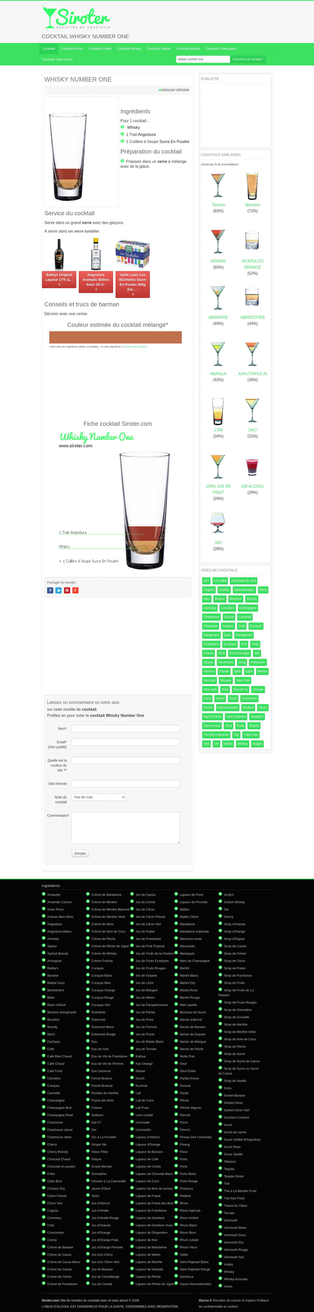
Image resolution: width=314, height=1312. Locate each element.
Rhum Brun (188, 1232)
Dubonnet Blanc (103, 1027)
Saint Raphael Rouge (195, 1269)
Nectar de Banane (193, 1027)
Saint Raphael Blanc (194, 1262)
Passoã (185, 1085)
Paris (207, 698)
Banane (52, 975)
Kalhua (140, 1056)
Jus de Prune (145, 1034)
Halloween (257, 662)
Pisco (184, 1152)
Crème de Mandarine (106, 895)
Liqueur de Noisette (149, 1269)
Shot (228, 725)
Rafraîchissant (228, 707)
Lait (138, 1093)
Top (236, 734)
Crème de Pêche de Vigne (110, 946)
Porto (233, 698)
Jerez (95, 1196)
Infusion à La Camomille (109, 1181)
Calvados (227, 608)
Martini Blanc (189, 975)
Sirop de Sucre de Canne (242, 1061)
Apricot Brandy (57, 953)
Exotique (230, 644)
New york (210, 689)
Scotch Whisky (234, 902)
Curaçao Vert (101, 1005)
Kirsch (140, 1078)
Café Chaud (55, 1063)
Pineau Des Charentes (196, 1137)
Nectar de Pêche (192, 1049)
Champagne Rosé (60, 1115)
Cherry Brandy (57, 1152)
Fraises (97, 1108)
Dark (227, 635)
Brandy (252, 599)
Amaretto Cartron (59, 902)
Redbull (248, 707)
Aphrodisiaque (244, 589)
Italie (237, 671)
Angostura (147, 134)
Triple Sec (251, 734)
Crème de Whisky (104, 953)
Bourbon (236, 599)
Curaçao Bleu (101, 983)
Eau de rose (100, 1049)
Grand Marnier (102, 1166)
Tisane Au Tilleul (235, 1205)
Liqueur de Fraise (148, 1196)
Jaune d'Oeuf (101, 1188)
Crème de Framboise (62, 1284)
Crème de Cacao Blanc (63, 1262)
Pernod (185, 1115)
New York (243, 680)
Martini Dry (187, 983)
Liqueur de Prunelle (194, 902)
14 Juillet (220, 580)
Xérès (228, 1286)
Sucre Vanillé (233, 1154)
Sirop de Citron (234, 961)
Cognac (228, 626)
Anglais (209, 589)
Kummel (141, 1085)
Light (249, 671)
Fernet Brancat (102, 1085)
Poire (183, 1159)
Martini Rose (189, 990)
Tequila (254, 725)
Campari (53, 1085)
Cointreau (54, 1218)
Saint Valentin (236, 716)
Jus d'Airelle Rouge (105, 1218)
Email (57, 744)
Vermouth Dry (233, 1242)
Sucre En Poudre (174, 142)
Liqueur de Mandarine (151, 1247)
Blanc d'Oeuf (56, 1005)
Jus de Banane (102, 1269)
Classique (211, 626)
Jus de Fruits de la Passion (155, 953)
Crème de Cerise (59, 1276)
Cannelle (53, 1093)
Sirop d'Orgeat (234, 939)
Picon (184, 1122)
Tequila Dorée (234, 1176)
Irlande (224, 671)
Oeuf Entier (188, 1071)
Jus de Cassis (146, 895)
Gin (256, 653)
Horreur (209, 671)
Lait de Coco (145, 1100)
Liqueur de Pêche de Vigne (155, 1284)
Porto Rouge (189, 1181)
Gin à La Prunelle (104, 1137)
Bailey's (52, 968)
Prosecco (186, 1188)
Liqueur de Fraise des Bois (155, 1203)
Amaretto (53, 895)
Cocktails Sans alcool (57, 59)
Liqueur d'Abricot (147, 1137)
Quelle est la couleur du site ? (57, 765)
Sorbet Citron (233, 1103)
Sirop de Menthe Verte (240, 1032)
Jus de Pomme (146, 1027)
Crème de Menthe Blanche (111, 909)
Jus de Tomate (146, 1049)
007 (206, 580)
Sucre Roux (232, 1147)
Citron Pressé (57, 1196)
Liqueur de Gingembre (151, 1232)
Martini (262, 671)
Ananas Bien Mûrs (60, 917)
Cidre (51, 1174)
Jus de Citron (145, 909)
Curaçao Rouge (103, 997)
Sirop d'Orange (234, 931)
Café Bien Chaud (59, 1056)
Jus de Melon (145, 997)
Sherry (228, 917)
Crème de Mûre (103, 924)
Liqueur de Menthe (149, 1262)
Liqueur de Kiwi (146, 1240)
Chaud (229, 617)
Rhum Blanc (188, 1225)
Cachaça (210, 608)
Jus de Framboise (148, 939)
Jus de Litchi (144, 983)
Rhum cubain (189, 1240)
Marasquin (187, 953)
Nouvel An (240, 689)
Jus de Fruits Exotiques (152, 961)
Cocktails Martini (188, 48)
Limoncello (143, 1130)
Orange (258, 689)
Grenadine (99, 1174)
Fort (244, 644)
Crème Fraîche (102, 961)
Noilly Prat (187, 1056)
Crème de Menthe (104, 902)
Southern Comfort (236, 1117)
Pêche (184, 1100)
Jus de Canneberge (105, 1276)
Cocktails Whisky (129, 48)
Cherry (52, 1144)
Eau (94, 1041)
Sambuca (186, 1276)
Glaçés (208, 662)
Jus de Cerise (145, 902)
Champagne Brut (59, 1108)
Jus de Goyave (146, 975)
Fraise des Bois (103, 1100)
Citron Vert (54, 1203)
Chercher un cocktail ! (248, 59)
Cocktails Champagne (220, 48)
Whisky (133, 127)
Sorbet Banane (234, 1095)
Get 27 (96, 1122)
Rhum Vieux (188, 1247)
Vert (206, 743)
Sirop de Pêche (235, 1046)
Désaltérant (244, 635)
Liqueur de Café (147, 1159)
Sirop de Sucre (234, 1054)
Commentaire (57, 815)
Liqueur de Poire (191, 895)
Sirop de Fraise (235, 968)
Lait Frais (142, 1108)
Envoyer (80, 853)
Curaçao (256, 626)
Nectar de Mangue (193, 1041)
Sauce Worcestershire (195, 1284)
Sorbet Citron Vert (236, 1110)
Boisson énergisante (61, 1012)
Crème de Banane (60, 1247)
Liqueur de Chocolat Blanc (154, 1174)
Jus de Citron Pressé (150, 917)
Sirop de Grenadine (238, 1010)
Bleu (207, 599)
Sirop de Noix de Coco (240, 1039)
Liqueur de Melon (148, 1254)
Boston (220, 599)
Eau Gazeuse (101, 1071)
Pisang (185, 1144)
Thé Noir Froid (234, 1198)
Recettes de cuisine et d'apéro (227, 1300)
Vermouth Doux (235, 1235)
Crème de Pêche (104, 939)
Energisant (211, 644)
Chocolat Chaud (58, 1159)
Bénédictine (55, 990)
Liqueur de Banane (149, 1152)
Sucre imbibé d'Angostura (242, 1139)
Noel (225, 689)
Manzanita (187, 946)
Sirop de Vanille (235, 1081)
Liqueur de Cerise (148, 1166)
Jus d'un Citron (102, 1254)
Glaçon (97, 1159)
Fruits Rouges (239, 653)
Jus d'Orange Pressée (107, 1247)
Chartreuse (211, 617)
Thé (226, 1183)
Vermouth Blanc (235, 1227)
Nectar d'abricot (191, 1019)
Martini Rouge (190, 997)
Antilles (224, 589)
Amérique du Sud (243, 580)
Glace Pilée (100, 1152)
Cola (241, 626)
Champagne (248, 608)
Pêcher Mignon (190, 1108)
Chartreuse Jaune (60, 1130)
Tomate (229, 1213)
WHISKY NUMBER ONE (78, 79)
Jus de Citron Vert (148, 924)
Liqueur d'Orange (148, 1144)
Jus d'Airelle (100, 1210)
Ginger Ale (99, 1144)
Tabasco (230, 1161)
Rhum (263, 707)
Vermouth (231, 1220)
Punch (208, 707)
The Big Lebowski (216, 734)
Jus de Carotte (102, 1284)
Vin (216, 743)
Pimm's (185, 1130)
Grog (242, 662)
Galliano (97, 1115)
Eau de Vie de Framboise (109, 1056)
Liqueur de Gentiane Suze (154, 1225)
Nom (62, 729)
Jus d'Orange (101, 1232)
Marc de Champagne (194, 961)
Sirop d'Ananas (235, 924)
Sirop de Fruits (234, 983)
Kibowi (140, 1071)
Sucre (228, 1125)
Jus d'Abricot (101, 1203)
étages (257, 743)
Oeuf (183, 1063)
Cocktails (48, 48)
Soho (227, 1088)
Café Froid (54, 1071)
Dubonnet (98, 1019)
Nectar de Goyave (193, 1034)
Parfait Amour (189, 1078)
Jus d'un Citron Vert (105, 1262)
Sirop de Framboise (238, 975)
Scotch (229, 895)
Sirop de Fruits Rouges (240, 1002)
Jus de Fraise (145, 931)
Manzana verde (191, 939)
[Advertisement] (117, 384)
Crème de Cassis (59, 1269)
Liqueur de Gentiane (150, 1218)
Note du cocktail (61, 799)
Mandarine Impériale (194, 931)
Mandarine (187, 924)
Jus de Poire (144, 1019)
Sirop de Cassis (235, 946)
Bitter (51, 997)
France (208, 653)
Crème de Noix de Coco (109, 931)
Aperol (52, 946)
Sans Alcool (212, 725)
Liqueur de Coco (147, 1181)
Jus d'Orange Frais (105, 1240)
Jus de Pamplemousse (152, 1005)
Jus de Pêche (145, 1012)
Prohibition (249, 698)
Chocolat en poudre (61, 1166)
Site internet (57, 784)
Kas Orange (144, 1063)
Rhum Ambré (189, 1218)
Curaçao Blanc (102, 975)
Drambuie (98, 1012)
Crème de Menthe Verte (108, 917)
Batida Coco (56, 983)
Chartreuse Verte (59, 1137)
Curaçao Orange (103, 990)
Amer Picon (55, 909)
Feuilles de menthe (105, 1093)
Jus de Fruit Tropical (150, 946)
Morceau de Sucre (193, 1012)
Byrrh (51, 1034)
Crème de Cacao (59, 1254)
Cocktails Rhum (72, 48)
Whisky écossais (236, 1279)
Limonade (143, 1122)
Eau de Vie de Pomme (107, 1063)
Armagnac (54, 961)
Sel (226, 909)
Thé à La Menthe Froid (240, 1191)
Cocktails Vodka (100, 48)
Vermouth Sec (234, 1257)
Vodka (228, 743)
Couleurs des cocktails (135, 346)
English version (175, 90)
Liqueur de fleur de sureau (154, 1188)
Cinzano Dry (56, 1188)
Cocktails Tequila (159, 48)
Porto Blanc (188, 1174)
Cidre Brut (54, 1181)
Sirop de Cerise (235, 953)
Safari (184, 1254)
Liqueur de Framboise (151, 1210)
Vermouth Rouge (236, 1250)
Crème (52, 1240)
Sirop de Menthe (235, 1024)
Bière (263, 589)
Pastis (220, 698)
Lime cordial (144, 1115)
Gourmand (225, 662)
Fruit (221, 653)
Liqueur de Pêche (148, 1276)
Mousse (226, 680)
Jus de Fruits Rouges (151, 968)
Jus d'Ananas (101, 1225)
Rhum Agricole (190, 1210)
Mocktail (209, 680)
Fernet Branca (102, 1078)
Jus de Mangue (146, 990)
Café (50, 1049)
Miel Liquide (188, 1005)
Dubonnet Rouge (104, 1034)
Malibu (184, 909)
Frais (255, 644)
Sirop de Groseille (236, 1017)
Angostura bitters (59, 931)
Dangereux (211, 635)
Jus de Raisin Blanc (150, 1041)
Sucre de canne (235, 1132)
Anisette (53, 939)
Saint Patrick (213, 716)
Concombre (55, 1232)
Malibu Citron (189, 917)
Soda (240, 725)
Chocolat (245, 617)
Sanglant (257, 716)
